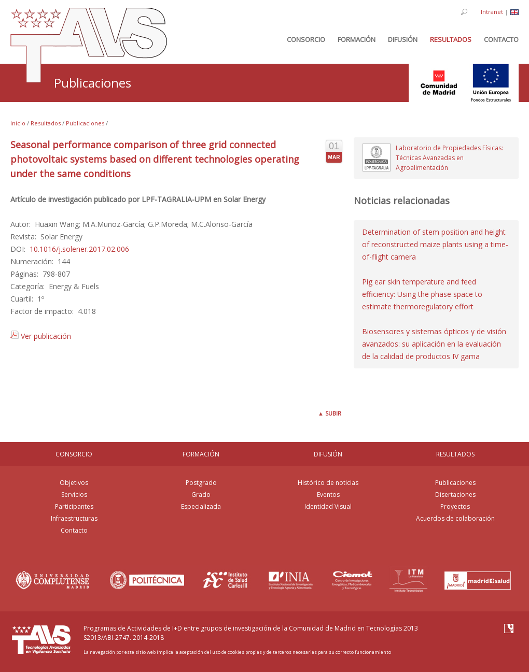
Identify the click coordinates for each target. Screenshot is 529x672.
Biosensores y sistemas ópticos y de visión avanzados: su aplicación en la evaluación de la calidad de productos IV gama (434, 343)
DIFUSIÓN (328, 454)
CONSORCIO (73, 454)
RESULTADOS (455, 454)
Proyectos (455, 506)
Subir (329, 413)
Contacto (74, 530)
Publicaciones (85, 123)
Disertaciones (455, 494)
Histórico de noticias (328, 482)
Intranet (492, 12)
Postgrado (201, 482)
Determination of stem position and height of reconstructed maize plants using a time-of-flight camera (435, 244)
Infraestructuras (74, 518)
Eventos (328, 494)
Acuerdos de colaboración (455, 518)
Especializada (201, 506)
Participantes (74, 506)
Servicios (74, 494)
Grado (201, 494)
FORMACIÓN (201, 454)
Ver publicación (40, 336)
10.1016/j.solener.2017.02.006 (79, 249)
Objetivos (74, 482)
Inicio (17, 123)
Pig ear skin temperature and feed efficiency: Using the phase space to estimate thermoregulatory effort (422, 294)
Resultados (46, 123)
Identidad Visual (328, 506)
